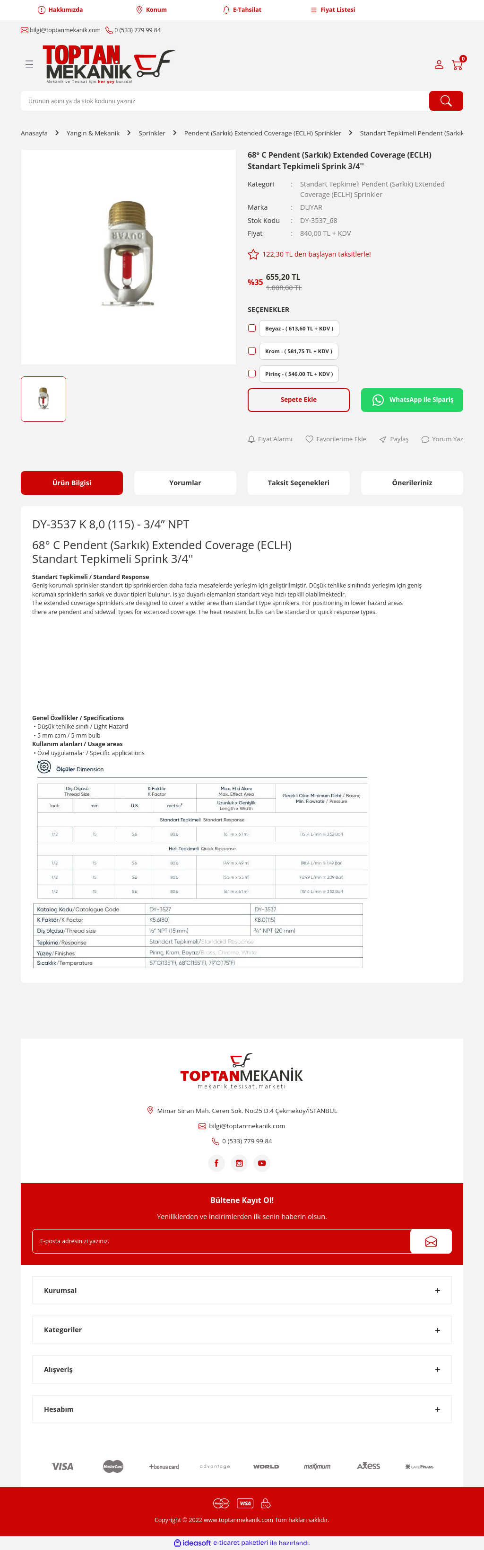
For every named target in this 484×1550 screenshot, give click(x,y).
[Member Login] (439, 64)
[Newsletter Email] (242, 1241)
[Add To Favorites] (335, 439)
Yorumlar (185, 482)
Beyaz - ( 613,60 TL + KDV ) (299, 328)
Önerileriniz (412, 482)
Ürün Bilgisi (72, 482)
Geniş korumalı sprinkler (65, 585)
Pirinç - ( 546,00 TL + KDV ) (299, 373)
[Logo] (111, 64)
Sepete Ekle (299, 399)
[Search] (242, 101)
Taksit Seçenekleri (299, 482)
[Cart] (457, 64)
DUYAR (311, 207)
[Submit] (431, 1241)
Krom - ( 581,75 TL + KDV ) (298, 351)
